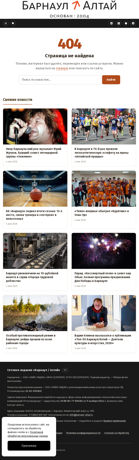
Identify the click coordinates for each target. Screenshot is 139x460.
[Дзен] (126, 23)
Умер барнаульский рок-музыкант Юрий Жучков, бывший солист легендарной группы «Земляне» (33, 152)
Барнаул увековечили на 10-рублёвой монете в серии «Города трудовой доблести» (32, 277)
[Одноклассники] (119, 23)
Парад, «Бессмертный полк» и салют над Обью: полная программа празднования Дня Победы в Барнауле (103, 277)
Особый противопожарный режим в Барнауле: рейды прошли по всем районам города (31, 339)
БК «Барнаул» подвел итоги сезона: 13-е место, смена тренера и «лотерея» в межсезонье (34, 214)
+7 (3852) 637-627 (38, 415)
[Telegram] (133, 23)
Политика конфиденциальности (83, 433)
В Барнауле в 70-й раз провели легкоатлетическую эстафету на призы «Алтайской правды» (102, 152)
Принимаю (29, 445)
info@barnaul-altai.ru (81, 415)
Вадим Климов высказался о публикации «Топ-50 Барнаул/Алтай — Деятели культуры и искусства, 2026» (103, 339)
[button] (6, 23)
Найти (111, 79)
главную (62, 68)
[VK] (111, 23)
